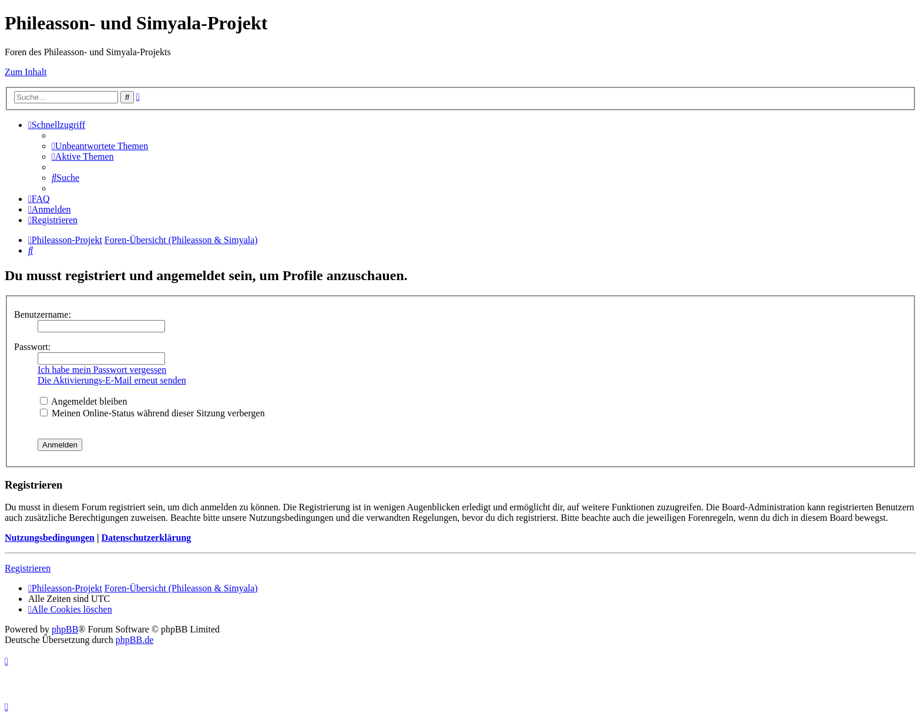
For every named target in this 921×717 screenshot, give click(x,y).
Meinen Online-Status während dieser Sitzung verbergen (152, 413)
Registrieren (28, 568)
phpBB (65, 629)
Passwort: (32, 347)
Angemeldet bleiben (83, 401)
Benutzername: (42, 314)
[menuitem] (100, 146)
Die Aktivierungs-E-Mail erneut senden (112, 380)
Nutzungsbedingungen (50, 538)
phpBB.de (134, 640)
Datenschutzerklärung (146, 538)
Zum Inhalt (26, 72)
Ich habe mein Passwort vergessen (102, 370)
